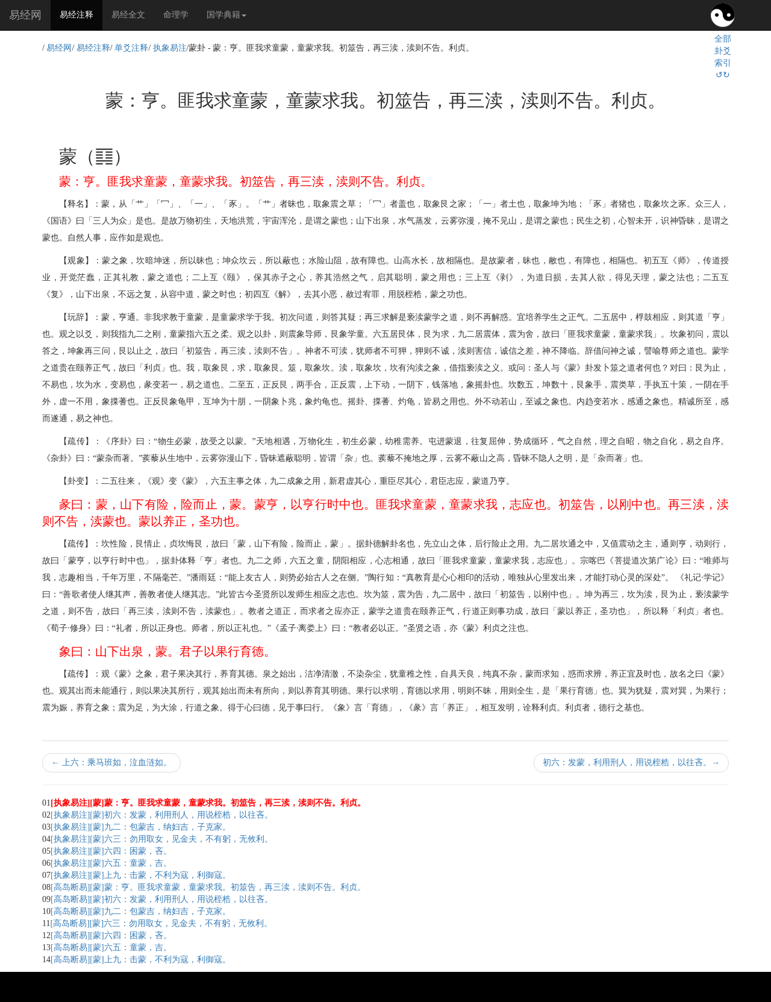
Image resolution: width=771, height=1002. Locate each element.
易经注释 (81, 13)
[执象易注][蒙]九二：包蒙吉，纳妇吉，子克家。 (141, 826)
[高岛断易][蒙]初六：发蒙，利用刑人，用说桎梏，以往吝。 (162, 899)
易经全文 (128, 14)
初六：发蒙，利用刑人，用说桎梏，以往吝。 (631, 762)
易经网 (25, 15)
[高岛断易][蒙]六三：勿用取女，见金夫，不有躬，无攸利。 (161, 923)
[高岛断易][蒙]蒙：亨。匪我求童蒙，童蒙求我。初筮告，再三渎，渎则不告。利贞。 (208, 887)
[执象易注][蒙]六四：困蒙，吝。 (111, 851)
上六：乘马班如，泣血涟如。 (111, 762)
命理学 (176, 14)
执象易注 (170, 47)
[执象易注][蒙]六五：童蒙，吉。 (111, 863)
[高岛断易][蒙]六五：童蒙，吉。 (111, 947)
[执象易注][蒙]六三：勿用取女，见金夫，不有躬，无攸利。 (162, 839)
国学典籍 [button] (226, 14)
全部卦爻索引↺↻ (722, 57)
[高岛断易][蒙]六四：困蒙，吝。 (111, 935)
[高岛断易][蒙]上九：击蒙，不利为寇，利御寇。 (141, 959)
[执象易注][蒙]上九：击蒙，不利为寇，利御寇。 (141, 875)
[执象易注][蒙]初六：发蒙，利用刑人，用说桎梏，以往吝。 (162, 814)
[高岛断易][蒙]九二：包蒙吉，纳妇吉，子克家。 (141, 911)
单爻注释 (131, 47)
